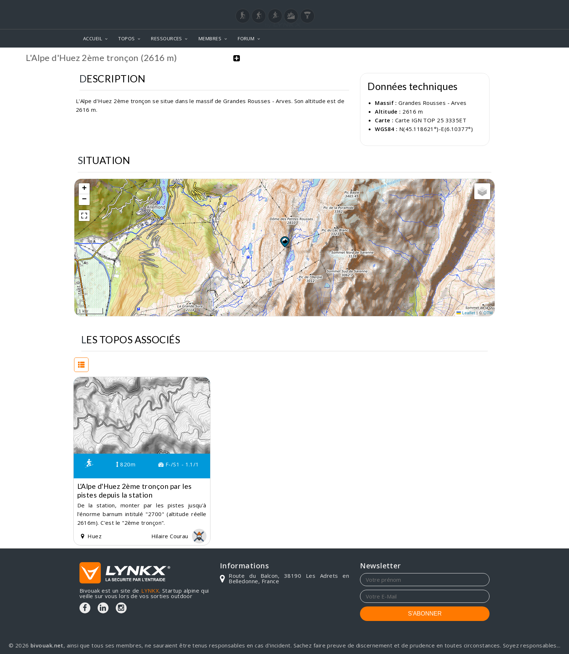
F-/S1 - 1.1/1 (178, 464)
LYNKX (150, 590)
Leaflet (466, 313)
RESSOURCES (166, 38)
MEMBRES (209, 38)
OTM (488, 313)
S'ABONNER (425, 613)
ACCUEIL (92, 38)
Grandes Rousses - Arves (432, 102)
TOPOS (126, 38)
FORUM (246, 38)
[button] (284, 241)
